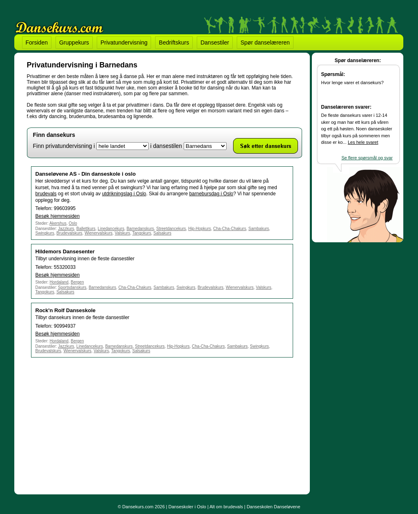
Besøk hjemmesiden (58, 216)
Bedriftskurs (174, 42)
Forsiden (37, 42)
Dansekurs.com (137, 506)
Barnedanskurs (140, 228)
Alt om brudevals (226, 506)
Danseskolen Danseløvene (273, 506)
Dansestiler (214, 42)
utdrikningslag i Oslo (124, 194)
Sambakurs (258, 228)
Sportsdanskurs (72, 287)
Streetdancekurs (171, 228)
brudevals (46, 194)
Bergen (77, 282)
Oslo (73, 223)
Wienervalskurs (98, 233)
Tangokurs (141, 233)
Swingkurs (45, 233)
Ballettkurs (86, 228)
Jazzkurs (66, 228)
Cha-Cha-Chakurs (229, 228)
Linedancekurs (111, 228)
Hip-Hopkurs (199, 228)
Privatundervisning (123, 42)
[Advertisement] (95, 424)
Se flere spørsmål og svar (367, 157)
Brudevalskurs (69, 233)
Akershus (58, 223)
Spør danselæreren (265, 42)
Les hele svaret (363, 142)
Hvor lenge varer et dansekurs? (352, 82)
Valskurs (122, 233)
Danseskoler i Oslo (187, 506)
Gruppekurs (74, 42)
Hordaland (59, 282)
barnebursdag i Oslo (211, 194)
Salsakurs (162, 233)
